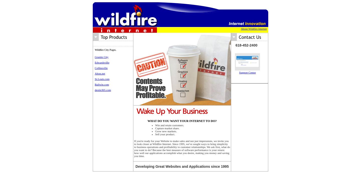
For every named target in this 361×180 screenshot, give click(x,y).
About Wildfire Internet (254, 28)
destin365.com (103, 90)
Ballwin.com (102, 84)
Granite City (102, 57)
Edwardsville (102, 62)
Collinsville (101, 68)
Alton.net (100, 73)
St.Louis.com (102, 79)
